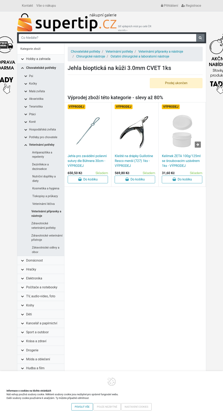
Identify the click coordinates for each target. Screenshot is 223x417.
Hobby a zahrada (38, 59)
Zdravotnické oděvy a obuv (45, 250)
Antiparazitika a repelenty (42, 155)
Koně (32, 122)
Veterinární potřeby (41, 145)
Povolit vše (82, 406)
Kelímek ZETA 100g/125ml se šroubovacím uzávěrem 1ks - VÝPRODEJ (181, 161)
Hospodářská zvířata (42, 129)
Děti (29, 314)
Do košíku (88, 179)
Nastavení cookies (136, 406)
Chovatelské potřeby (41, 68)
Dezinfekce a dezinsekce (40, 167)
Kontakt (27, 6)
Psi (31, 76)
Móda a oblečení (38, 359)
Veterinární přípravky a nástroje (46, 214)
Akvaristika (36, 99)
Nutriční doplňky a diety (44, 179)
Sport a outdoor (37, 332)
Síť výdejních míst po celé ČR (134, 28)
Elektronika (34, 278)
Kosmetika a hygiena (45, 188)
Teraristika (36, 106)
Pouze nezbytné (107, 406)
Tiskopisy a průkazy (45, 196)
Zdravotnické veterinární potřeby (43, 226)
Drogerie (32, 350)
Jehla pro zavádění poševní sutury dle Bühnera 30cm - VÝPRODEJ (87, 161)
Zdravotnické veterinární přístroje (46, 238)
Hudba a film (35, 368)
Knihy (30, 305)
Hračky (31, 269)
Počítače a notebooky (41, 287)
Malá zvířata (37, 91)
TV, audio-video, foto (40, 296)
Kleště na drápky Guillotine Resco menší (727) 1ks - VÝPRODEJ (134, 161)
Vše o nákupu (46, 6)
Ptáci (32, 114)
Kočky (33, 83)
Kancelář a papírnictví (41, 323)
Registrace (191, 6)
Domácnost (34, 260)
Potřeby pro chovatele (43, 137)
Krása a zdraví (36, 341)
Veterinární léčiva (43, 204)
